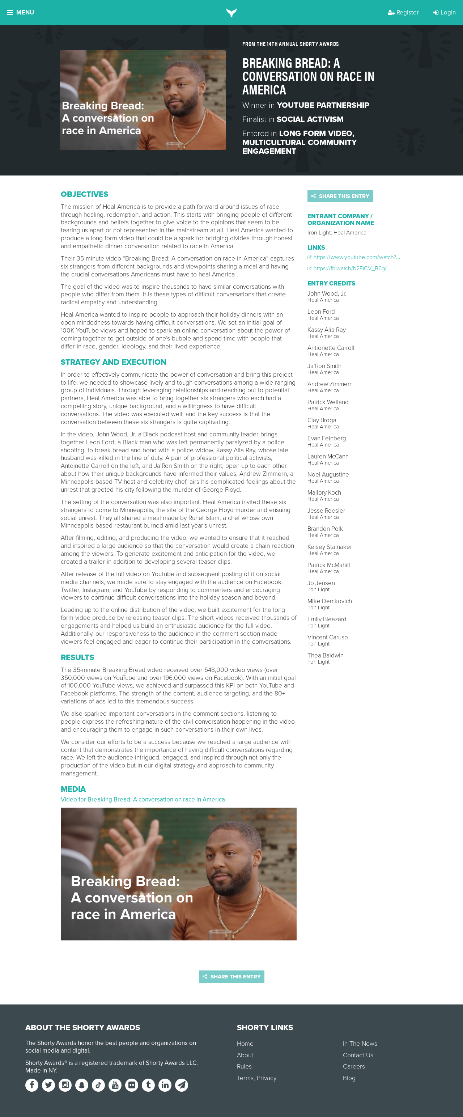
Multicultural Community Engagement (299, 147)
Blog (349, 1078)
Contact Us (358, 1055)
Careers (354, 1066)
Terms (245, 1078)
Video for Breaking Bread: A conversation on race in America (143, 799)
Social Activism (310, 119)
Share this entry (340, 196)
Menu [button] (20, 12)
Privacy (266, 1078)
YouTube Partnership (323, 105)
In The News (360, 1044)
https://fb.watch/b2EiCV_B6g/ (347, 268)
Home (245, 1044)
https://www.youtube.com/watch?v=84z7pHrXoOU (372, 257)
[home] (232, 12)
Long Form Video (315, 133)
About (245, 1055)
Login (444, 12)
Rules (244, 1066)
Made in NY (40, 1070)
